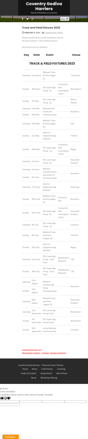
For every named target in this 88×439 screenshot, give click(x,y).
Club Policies (47, 369)
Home (25, 369)
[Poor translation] (7, 398)
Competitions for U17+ (32, 350)
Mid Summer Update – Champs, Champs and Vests (44, 353)
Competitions (51, 32)
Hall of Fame (61, 373)
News (60, 32)
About (34, 369)
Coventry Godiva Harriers (44, 6)
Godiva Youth (46, 373)
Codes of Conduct (28, 373)
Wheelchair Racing (49, 377)
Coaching (61, 369)
